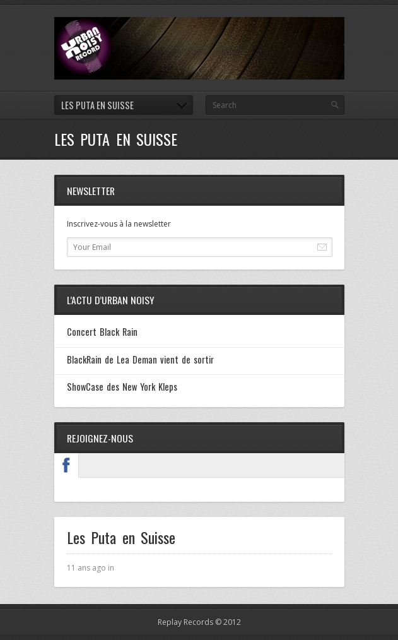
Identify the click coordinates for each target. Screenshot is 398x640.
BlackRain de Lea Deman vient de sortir (140, 359)
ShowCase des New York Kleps (122, 386)
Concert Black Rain (102, 331)
